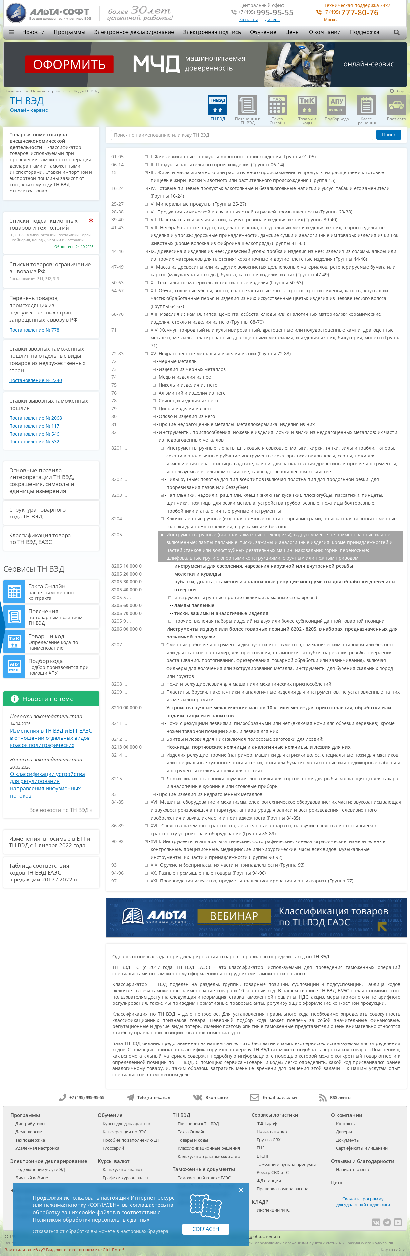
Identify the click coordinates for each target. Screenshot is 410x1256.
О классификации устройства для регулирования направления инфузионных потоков (47, 784)
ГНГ (260, 1148)
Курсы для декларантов (126, 1123)
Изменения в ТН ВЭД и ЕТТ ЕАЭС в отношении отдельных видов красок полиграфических (51, 738)
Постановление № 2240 (35, 380)
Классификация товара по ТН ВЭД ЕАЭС (40, 538)
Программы (69, 32)
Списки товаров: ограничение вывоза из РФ (50, 267)
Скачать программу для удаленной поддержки (363, 1201)
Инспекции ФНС (273, 1210)
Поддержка (365, 32)
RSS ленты (335, 1097)
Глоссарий (113, 1148)
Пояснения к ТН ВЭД (198, 1123)
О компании (325, 32)
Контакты (248, 19)
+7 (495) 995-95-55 (81, 1097)
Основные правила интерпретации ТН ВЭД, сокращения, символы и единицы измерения (41, 480)
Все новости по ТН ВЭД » (60, 810)
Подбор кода (63, 666)
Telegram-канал (148, 1097)
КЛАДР (260, 1201)
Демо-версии (28, 1132)
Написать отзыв (352, 1169)
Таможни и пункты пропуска (286, 1164)
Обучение (263, 32)
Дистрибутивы (30, 1123)
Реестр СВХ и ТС (273, 1172)
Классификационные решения (209, 1148)
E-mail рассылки (273, 1097)
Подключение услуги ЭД (40, 1169)
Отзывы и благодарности (362, 1161)
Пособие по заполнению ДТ (131, 1140)
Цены (292, 32)
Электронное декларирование (134, 32)
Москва (331, 20)
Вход (397, 91)
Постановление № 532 (34, 441)
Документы (348, 1140)
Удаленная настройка (37, 1148)
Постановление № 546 (34, 434)
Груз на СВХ (269, 1140)
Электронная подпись (212, 32)
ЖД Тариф (267, 1123)
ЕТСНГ (263, 1156)
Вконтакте (210, 1097)
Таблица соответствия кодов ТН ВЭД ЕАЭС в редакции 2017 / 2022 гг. (44, 872)
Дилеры (272, 19)
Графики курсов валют (126, 1178)
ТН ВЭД (27, 100)
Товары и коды (63, 641)
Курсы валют (114, 1161)
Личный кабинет (32, 1178)
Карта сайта (393, 1250)
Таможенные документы (204, 1169)
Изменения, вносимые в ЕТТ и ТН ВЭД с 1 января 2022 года (49, 842)
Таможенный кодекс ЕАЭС (204, 1178)
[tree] (256, 519)
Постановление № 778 (34, 330)
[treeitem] (273, 157)
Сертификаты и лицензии (362, 1148)
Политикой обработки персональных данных (91, 1219)
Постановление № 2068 (35, 418)
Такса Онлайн (63, 591)
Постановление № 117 (34, 426)
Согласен (205, 1229)
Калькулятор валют (122, 1169)
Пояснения (63, 616)
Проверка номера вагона (282, 1189)
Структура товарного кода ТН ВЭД (37, 513)
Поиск (389, 135)
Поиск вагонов (272, 1131)
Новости (33, 32)
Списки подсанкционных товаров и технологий (43, 224)
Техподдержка (30, 1140)
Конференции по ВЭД (124, 1132)
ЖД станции (269, 1181)
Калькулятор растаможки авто (209, 1156)
